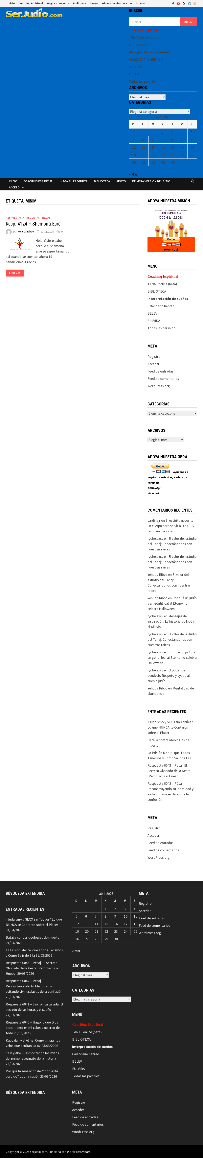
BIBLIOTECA (138, 44)
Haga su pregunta (58, 3)
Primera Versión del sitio (117, 3)
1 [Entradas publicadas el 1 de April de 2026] (162, 132)
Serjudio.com (38, 1152)
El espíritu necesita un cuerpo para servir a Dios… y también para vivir (170, 525)
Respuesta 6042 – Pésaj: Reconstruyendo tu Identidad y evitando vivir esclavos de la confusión (34, 986)
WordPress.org (158, 386)
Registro (153, 356)
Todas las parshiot (142, 81)
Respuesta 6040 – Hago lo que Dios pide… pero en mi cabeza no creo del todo (33, 1027)
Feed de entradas (160, 371)
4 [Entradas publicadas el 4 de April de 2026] (191, 132)
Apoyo (94, 3)
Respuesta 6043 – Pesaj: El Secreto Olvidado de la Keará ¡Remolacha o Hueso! (169, 770)
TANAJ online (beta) (144, 37)
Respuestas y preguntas (23, 217)
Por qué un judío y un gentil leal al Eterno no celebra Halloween (172, 603)
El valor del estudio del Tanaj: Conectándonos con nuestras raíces (172, 543)
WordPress (74, 1152)
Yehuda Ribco (26, 231)
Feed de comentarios (163, 378)
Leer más (15, 273)
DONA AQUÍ (171, 249)
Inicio (11, 3)
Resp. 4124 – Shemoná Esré (33, 224)
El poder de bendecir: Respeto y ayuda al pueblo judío (168, 675)
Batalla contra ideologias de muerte (32, 937)
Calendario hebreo (160, 306)
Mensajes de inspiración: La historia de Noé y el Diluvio (170, 621)
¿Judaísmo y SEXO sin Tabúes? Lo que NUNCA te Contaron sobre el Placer (170, 727)
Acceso (140, 3)
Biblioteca (79, 3)
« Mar (133, 174)
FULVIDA (135, 66)
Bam (87, 1152)
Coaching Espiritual (31, 3)
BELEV (134, 74)
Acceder (153, 364)
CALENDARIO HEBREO (146, 59)
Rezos (46, 217)
